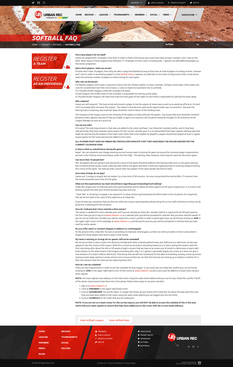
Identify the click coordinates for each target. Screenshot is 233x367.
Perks (167, 14)
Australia (143, 346)
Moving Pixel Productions (186, 364)
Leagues (105, 14)
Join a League (102, 335)
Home (78, 14)
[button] (136, 3)
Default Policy (127, 74)
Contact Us (101, 363)
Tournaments (123, 14)
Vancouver (189, 15)
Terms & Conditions (115, 363)
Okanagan (144, 338)
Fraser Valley (145, 335)
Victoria (143, 342)
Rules (42, 354)
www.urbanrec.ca (114, 215)
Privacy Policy (130, 363)
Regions (90, 14)
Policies (65, 348)
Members (141, 14)
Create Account (177, 3)
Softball (57, 44)
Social (155, 14)
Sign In (194, 3)
